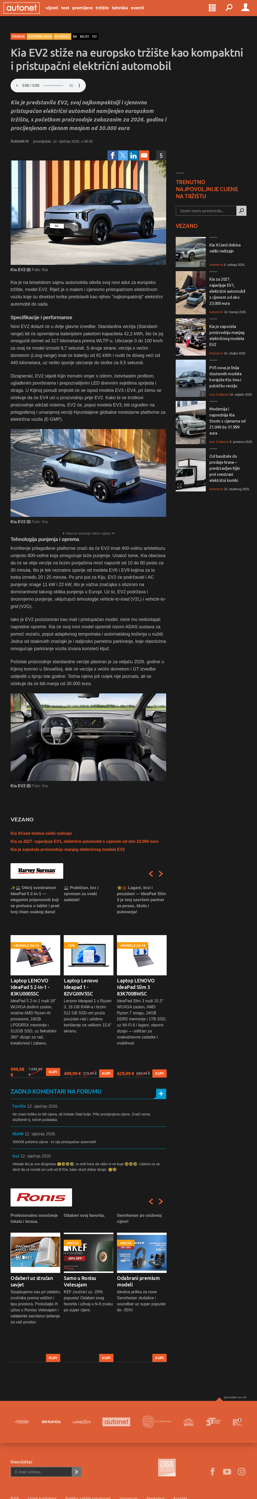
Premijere (89, 13)
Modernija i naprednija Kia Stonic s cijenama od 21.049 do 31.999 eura (227, 421)
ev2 (94, 36)
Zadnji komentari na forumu (56, 1091)
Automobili (62, 36)
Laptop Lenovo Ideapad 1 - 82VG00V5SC (81, 987)
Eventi (144, 13)
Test (72, 13)
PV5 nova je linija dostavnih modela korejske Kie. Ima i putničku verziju (225, 376)
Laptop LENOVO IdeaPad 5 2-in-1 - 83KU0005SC (30, 987)
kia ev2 (84, 36)
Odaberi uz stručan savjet (32, 1281)
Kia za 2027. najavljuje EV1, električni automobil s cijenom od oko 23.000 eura (85, 841)
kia (75, 36)
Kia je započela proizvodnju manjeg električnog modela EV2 (68, 849)
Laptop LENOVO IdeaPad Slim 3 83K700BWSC (136, 987)
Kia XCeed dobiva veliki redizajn (41, 833)
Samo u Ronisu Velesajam (80, 1281)
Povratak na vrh (235, 1397)
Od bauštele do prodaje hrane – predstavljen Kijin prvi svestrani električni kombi (224, 468)
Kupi (53, 1072)
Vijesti (59, 13)
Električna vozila (39, 36)
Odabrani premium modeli (138, 1281)
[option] (35, 981)
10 (202, 441)
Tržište (109, 13)
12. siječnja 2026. (42, 1106)
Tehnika (127, 13)
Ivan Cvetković (219, 394)
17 (202, 264)
